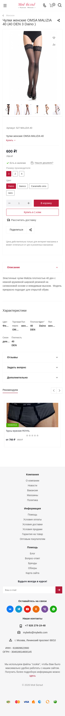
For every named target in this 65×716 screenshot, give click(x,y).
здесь (32, 675)
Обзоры (32, 568)
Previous (54, 391)
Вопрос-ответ (32, 558)
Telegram (18, 609)
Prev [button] (6, 106)
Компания (32, 474)
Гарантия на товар (32, 534)
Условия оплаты (32, 519)
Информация (32, 508)
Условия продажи (32, 529)
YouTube (27, 609)
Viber (44, 609)
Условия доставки (32, 524)
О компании (32, 480)
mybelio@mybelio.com (35, 632)
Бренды (32, 563)
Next (59, 391)
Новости (32, 485)
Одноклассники (36, 609)
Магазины (32, 495)
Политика (32, 500)
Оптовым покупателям (32, 539)
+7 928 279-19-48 (35, 625)
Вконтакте (10, 609)
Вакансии (32, 490)
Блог (32, 553)
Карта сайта (32, 573)
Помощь (32, 514)
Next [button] (58, 106)
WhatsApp (53, 609)
